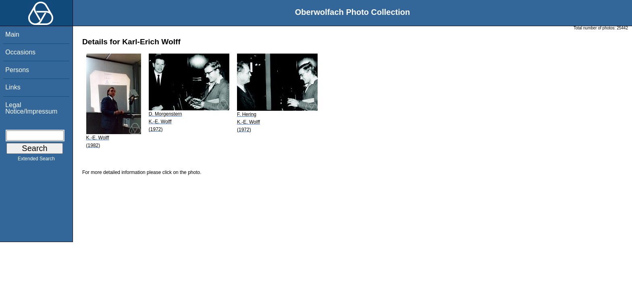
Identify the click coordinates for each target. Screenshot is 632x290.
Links (12, 87)
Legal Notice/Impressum (31, 108)
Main (12, 34)
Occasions (20, 52)
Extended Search (36, 160)
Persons (17, 69)
